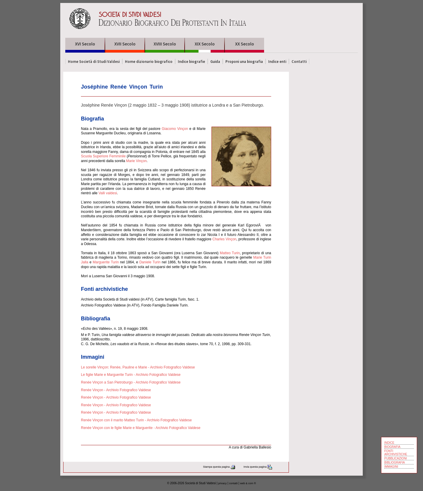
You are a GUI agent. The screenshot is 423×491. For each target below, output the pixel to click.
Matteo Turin (230, 253)
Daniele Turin (150, 262)
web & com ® (248, 483)
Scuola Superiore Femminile (103, 156)
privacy (222, 483)
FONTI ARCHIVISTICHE (395, 452)
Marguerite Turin (106, 262)
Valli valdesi (107, 193)
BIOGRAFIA (392, 446)
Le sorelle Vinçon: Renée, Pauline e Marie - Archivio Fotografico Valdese (138, 367)
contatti (233, 483)
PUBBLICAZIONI (395, 458)
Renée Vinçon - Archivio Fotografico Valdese (116, 390)
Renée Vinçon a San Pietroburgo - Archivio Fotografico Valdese (130, 382)
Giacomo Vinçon (175, 129)
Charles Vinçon (224, 239)
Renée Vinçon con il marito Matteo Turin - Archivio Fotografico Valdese (136, 420)
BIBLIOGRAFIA (394, 462)
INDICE (389, 442)
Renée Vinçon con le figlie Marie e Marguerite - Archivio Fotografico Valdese (140, 428)
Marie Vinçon (136, 161)
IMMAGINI (391, 466)
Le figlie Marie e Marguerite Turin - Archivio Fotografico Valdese (130, 375)
